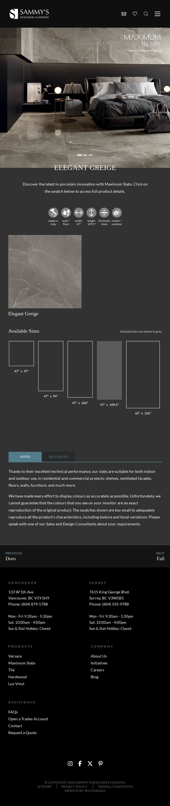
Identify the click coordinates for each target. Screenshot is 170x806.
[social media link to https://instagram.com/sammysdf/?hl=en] (70, 763)
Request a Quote (22, 732)
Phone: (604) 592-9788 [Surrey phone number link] (109, 604)
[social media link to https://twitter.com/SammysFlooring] (90, 763)
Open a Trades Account (28, 718)
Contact (15, 725)
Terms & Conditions (115, 786)
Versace (15, 656)
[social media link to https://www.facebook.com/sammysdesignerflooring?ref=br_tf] (80, 763)
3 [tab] (90, 155)
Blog (94, 676)
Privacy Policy (74, 786)
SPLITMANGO (95, 791)
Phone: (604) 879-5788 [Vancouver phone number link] (28, 604)
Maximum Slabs (21, 663)
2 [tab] (85, 155)
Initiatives (99, 663)
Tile (11, 669)
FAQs (13, 712)
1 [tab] (79, 155)
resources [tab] (58, 457)
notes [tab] (25, 457)
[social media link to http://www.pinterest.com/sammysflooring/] (100, 763)
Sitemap (44, 786)
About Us (99, 656)
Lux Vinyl (16, 683)
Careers (97, 669)
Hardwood (17, 676)
